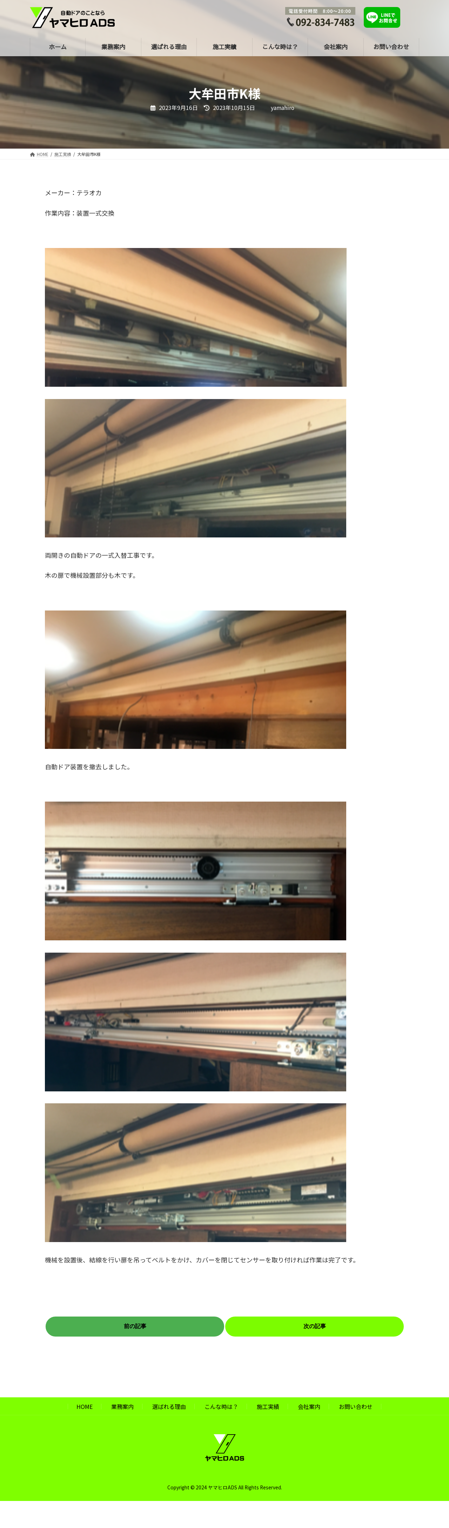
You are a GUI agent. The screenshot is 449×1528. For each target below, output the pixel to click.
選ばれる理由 (169, 1406)
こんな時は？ (221, 1406)
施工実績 (268, 1406)
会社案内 (309, 1406)
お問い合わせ (356, 1406)
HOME (84, 1406)
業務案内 (122, 1406)
